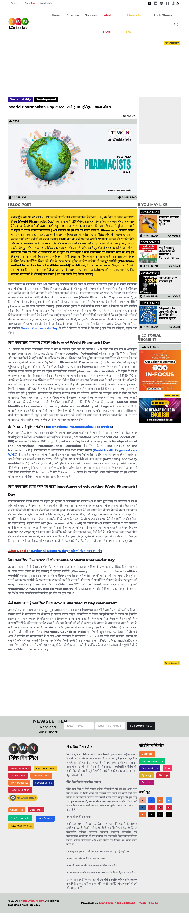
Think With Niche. (32, 900)
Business (72, 15)
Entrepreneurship (152, 761)
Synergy (146, 775)
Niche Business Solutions (117, 903)
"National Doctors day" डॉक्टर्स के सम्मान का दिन (65, 551)
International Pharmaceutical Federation (79, 427)
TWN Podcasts (19, 782)
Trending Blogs (20, 768)
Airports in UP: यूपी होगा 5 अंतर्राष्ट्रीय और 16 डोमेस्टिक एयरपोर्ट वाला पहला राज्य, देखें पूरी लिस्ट (168, 313)
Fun (167, 768)
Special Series (43, 782)
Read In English (20, 790)
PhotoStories (163, 15)
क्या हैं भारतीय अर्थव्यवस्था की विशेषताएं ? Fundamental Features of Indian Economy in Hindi (169, 252)
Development (45, 99)
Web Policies (46, 3)
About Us (15, 3)
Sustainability (20, 99)
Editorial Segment (149, 337)
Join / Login (45, 818)
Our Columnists (20, 818)
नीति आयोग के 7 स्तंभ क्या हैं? (168, 280)
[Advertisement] (98, 65)
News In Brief (23, 798)
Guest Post (30, 3)
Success (91, 15)
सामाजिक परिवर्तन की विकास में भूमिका (169, 221)
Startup (163, 775)
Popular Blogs (41, 775)
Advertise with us (21, 826)
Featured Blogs (45, 768)
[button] (176, 24)
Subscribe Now (141, 725)
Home (56, 15)
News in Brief (133, 23)
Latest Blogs (106, 23)
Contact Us (16, 809)
